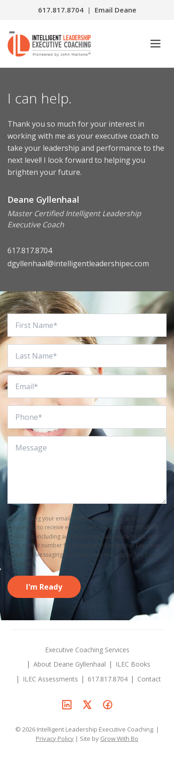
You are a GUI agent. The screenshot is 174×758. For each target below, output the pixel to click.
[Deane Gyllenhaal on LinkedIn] (66, 704)
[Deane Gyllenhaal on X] (87, 704)
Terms (153, 555)
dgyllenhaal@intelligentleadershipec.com (78, 263)
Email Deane (115, 9)
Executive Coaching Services (87, 649)
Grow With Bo (119, 738)
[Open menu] (155, 43)
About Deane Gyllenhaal (69, 664)
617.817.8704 (61, 9)
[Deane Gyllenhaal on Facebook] (107, 704)
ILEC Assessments (50, 678)
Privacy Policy (55, 738)
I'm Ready (44, 587)
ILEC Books (133, 664)
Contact (149, 678)
